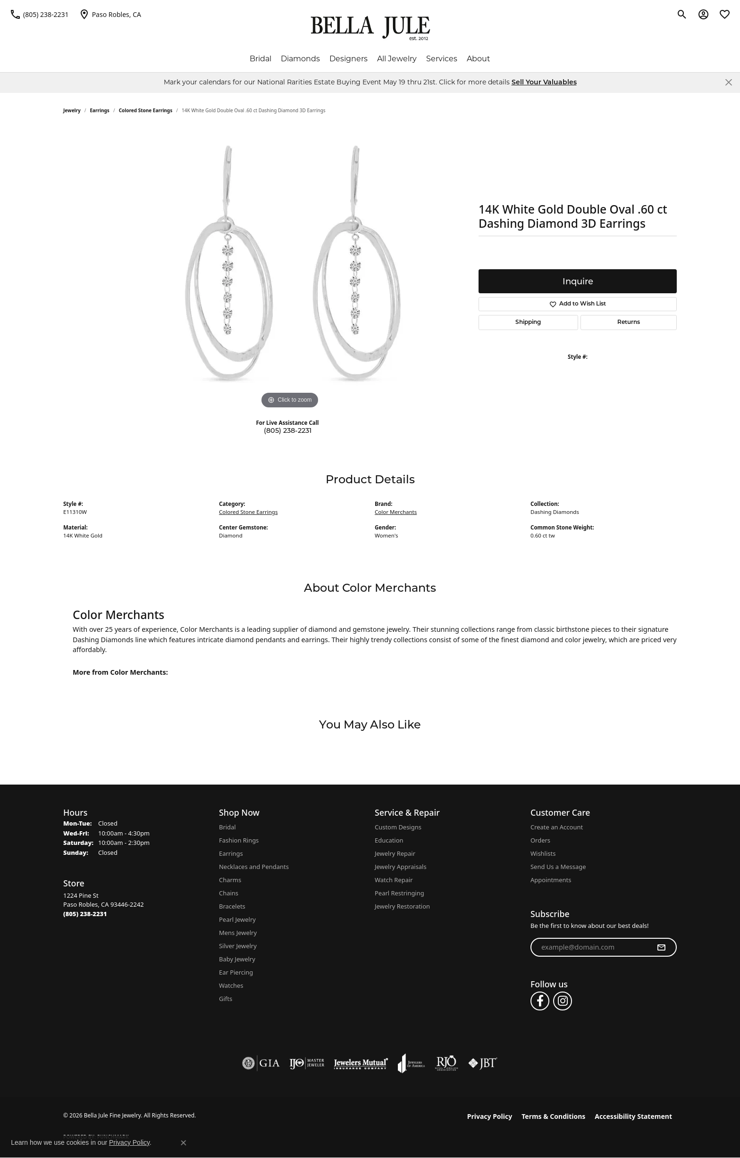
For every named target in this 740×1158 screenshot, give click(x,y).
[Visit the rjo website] (446, 1063)
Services (441, 58)
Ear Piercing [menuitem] (236, 972)
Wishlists (542, 853)
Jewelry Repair (395, 853)
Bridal (260, 58)
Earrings (99, 110)
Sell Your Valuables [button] (544, 82)
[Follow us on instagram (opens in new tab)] (562, 1001)
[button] (682, 14)
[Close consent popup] (183, 1143)
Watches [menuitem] (231, 985)
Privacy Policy (489, 1116)
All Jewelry (397, 58)
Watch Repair (394, 880)
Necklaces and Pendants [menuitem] (254, 866)
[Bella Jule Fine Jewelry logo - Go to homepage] (370, 28)
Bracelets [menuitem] (232, 906)
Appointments (550, 880)
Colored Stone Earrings (146, 110)
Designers (348, 58)
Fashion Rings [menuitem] (239, 840)
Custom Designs (398, 827)
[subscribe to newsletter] (661, 947)
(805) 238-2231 (287, 430)
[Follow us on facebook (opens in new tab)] (539, 1001)
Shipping (528, 322)
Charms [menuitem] (230, 880)
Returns (628, 322)
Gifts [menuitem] (225, 998)
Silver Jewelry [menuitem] (238, 946)
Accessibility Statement (633, 1116)
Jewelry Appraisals (401, 866)
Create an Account (556, 827)
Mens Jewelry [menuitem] (238, 932)
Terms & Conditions (553, 1116)
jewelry (72, 110)
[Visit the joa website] (411, 1063)
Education (389, 840)
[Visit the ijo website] (307, 1063)
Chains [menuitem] (228, 893)
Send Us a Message (558, 866)
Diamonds (300, 58)
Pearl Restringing (399, 893)
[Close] (728, 82)
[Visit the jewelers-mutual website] (361, 1063)
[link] (39, 14)
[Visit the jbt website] (483, 1063)
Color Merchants (396, 511)
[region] (289, 269)
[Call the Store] (85, 914)
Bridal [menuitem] (227, 827)
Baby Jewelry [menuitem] (237, 959)
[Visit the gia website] (261, 1063)
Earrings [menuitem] (231, 853)
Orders (540, 840)
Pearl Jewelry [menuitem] (237, 919)
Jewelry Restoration (402, 906)
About (478, 58)
